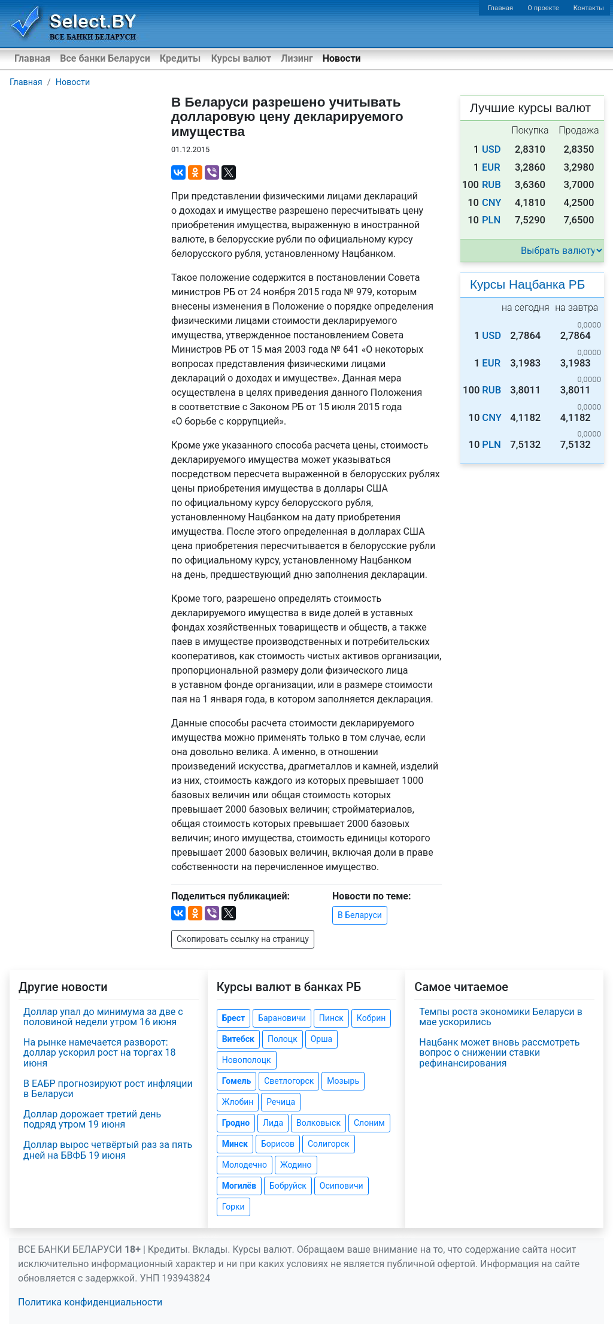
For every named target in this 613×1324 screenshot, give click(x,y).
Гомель (236, 1081)
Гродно (236, 1123)
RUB (491, 184)
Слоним (369, 1123)
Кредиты (180, 58)
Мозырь (343, 1081)
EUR (491, 167)
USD (491, 149)
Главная (501, 8)
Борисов (278, 1144)
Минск (235, 1144)
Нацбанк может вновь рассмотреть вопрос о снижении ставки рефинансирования (499, 1053)
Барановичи (282, 1018)
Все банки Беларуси (105, 58)
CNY (492, 202)
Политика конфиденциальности (90, 1302)
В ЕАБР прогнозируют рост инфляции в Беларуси (108, 1089)
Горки (233, 1206)
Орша (321, 1039)
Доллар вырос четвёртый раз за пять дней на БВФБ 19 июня (107, 1150)
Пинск (331, 1018)
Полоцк (283, 1039)
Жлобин (238, 1102)
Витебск (238, 1039)
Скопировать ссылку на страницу (243, 939)
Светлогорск (289, 1081)
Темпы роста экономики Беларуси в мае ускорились (500, 1017)
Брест (233, 1018)
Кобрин (371, 1018)
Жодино (296, 1165)
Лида (273, 1123)
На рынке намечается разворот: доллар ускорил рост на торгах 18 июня (99, 1053)
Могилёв (239, 1185)
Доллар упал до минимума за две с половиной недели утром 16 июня (103, 1017)
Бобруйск (287, 1185)
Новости (342, 58)
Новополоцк (246, 1060)
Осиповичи (341, 1185)
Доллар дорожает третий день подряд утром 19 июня (92, 1119)
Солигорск (329, 1144)
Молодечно (244, 1165)
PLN (491, 220)
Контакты (588, 8)
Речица (280, 1102)
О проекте (543, 8)
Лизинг (296, 58)
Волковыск (318, 1123)
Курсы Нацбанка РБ (527, 284)
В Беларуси (360, 915)
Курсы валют (241, 58)
